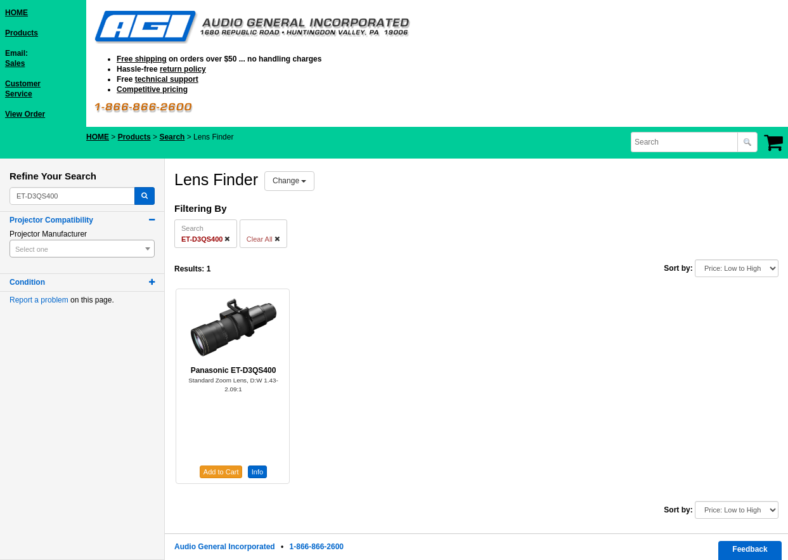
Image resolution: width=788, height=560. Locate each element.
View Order (25, 114)
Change (289, 180)
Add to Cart (221, 472)
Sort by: (678, 268)
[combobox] (685, 142)
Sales (15, 63)
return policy (183, 69)
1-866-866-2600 (317, 546)
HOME (16, 12)
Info (257, 472)
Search (171, 137)
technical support (166, 79)
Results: (189, 268)
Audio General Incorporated (224, 546)
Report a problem (39, 300)
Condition (27, 282)
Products (21, 33)
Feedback (749, 549)
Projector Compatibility (51, 220)
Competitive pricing (152, 89)
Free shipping (142, 59)
